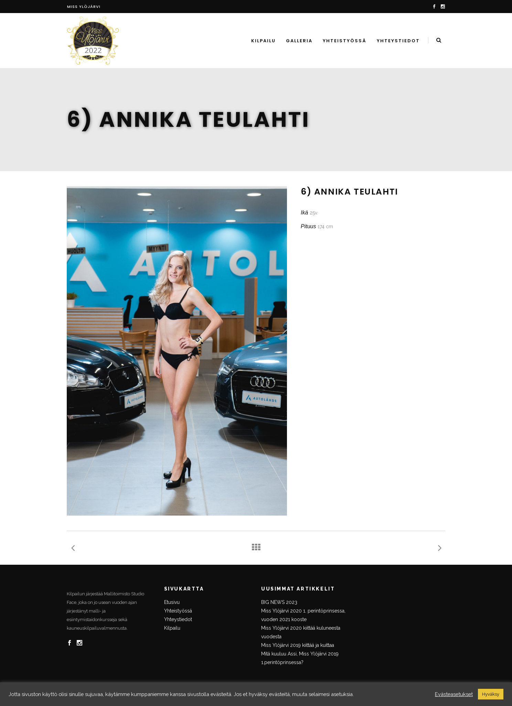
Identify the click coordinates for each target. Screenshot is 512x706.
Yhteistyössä (178, 611)
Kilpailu (172, 628)
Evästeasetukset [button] (454, 694)
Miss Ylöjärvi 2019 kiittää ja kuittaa (297, 645)
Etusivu (172, 602)
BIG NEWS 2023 (279, 602)
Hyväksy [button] (490, 694)
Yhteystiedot (178, 619)
